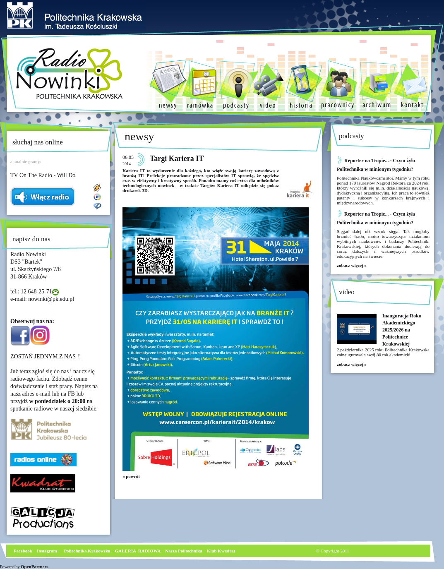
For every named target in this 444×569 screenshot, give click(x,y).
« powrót (131, 476)
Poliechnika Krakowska (87, 550)
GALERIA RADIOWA (138, 550)
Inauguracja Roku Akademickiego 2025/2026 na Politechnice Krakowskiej (401, 330)
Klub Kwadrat (221, 550)
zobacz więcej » (352, 265)
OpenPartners (34, 566)
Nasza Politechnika (183, 550)
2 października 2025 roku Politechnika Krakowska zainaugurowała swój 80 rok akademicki (383, 352)
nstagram (47, 550)
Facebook (22, 550)
